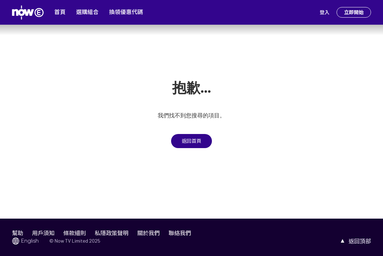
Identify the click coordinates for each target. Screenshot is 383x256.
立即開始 (354, 12)
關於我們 (148, 233)
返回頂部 (360, 241)
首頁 (59, 12)
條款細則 (74, 233)
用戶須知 (43, 233)
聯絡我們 (180, 233)
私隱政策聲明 (111, 233)
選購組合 (87, 12)
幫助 (17, 233)
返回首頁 (191, 141)
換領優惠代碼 (126, 12)
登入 (324, 12)
